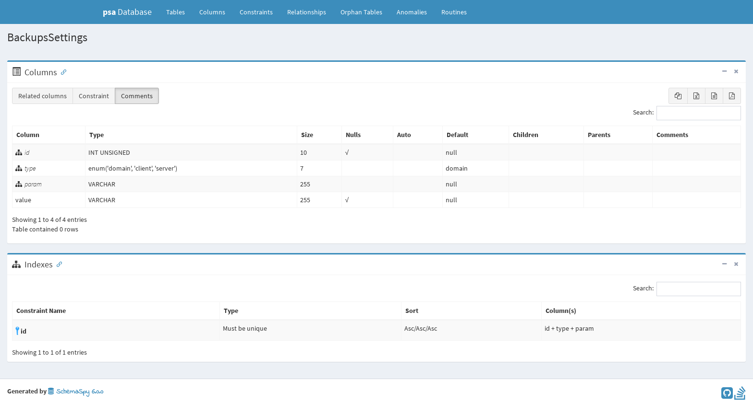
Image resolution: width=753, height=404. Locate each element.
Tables (179, 11)
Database (127, 11)
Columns (212, 12)
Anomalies (412, 12)
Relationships (306, 12)
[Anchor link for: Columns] (61, 71)
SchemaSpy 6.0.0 (75, 392)
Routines (454, 12)
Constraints (256, 12)
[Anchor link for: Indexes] (57, 263)
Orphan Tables (361, 12)
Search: (687, 113)
